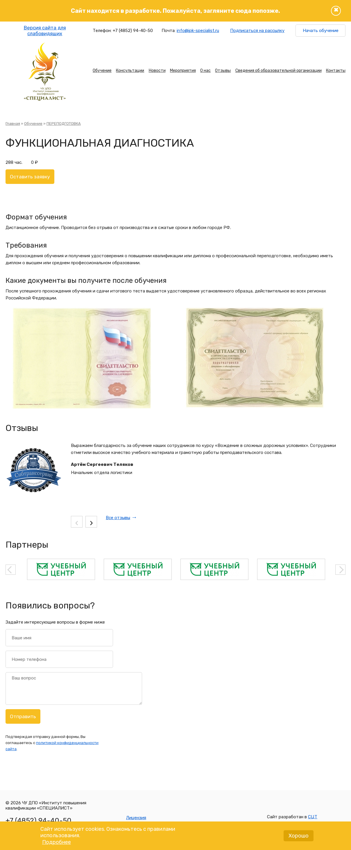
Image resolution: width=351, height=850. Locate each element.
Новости (157, 70)
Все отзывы (118, 517)
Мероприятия (183, 70)
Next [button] (340, 570)
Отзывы (223, 70)
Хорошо (299, 838)
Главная (13, 123)
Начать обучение (321, 30)
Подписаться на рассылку (257, 30)
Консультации (130, 70)
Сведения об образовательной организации (278, 70)
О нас (205, 70)
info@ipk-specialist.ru (198, 30)
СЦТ (312, 816)
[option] (61, 569)
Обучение (102, 70)
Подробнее (56, 844)
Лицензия (136, 817)
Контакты (335, 70)
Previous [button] (11, 570)
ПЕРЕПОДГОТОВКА (63, 123)
